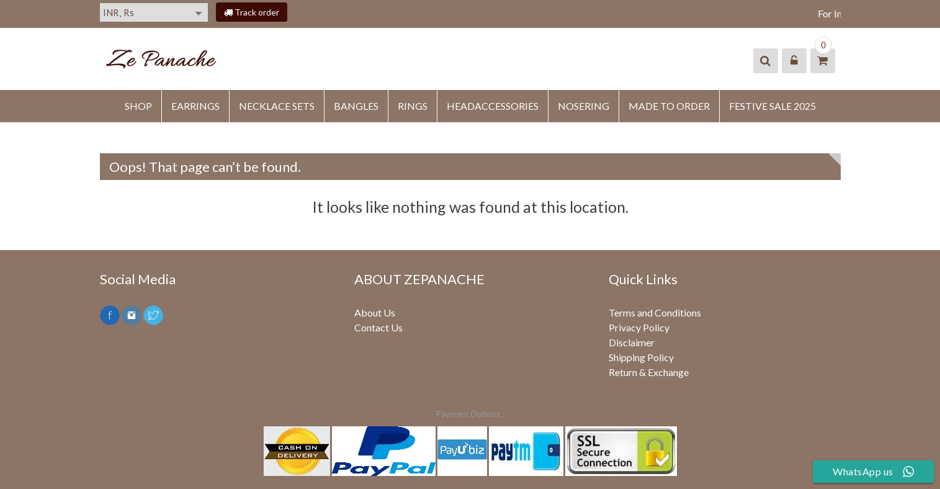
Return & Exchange (649, 372)
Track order (251, 12)
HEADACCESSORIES (493, 106)
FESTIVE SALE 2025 (772, 106)
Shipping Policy (641, 357)
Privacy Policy (639, 327)
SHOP (138, 106)
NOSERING (583, 106)
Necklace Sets (277, 106)
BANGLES (356, 106)
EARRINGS (195, 106)
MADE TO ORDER (669, 106)
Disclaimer (632, 342)
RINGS (412, 106)
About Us (374, 312)
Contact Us (378, 327)
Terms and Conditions (655, 312)
